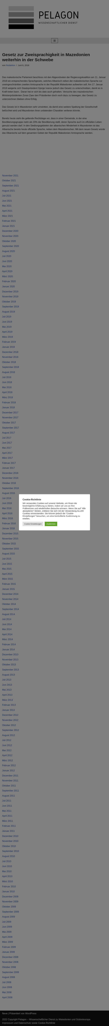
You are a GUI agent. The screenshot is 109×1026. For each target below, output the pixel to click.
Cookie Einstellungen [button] (33, 524)
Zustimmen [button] (50, 524)
